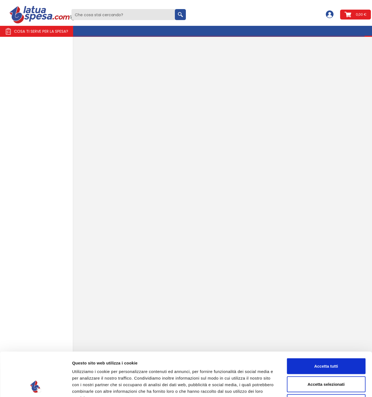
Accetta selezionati (326, 343)
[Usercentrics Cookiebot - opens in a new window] (36, 386)
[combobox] (128, 14)
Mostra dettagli (289, 386)
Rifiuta (326, 361)
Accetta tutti (326, 325)
